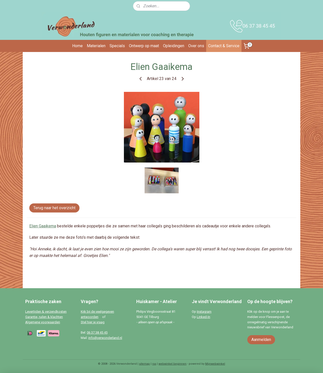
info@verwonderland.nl (105, 338)
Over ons (196, 45)
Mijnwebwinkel (215, 363)
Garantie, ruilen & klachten (44, 317)
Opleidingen (173, 45)
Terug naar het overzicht (54, 207)
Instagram (204, 311)
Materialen (96, 45)
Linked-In (203, 317)
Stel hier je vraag (92, 322)
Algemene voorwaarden (42, 322)
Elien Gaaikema (42, 226)
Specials (117, 45)
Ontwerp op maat (144, 45)
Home (77, 45)
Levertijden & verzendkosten (46, 311)
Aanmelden (261, 339)
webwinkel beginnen (172, 363)
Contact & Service (223, 45)
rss (154, 363)
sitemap (144, 363)
